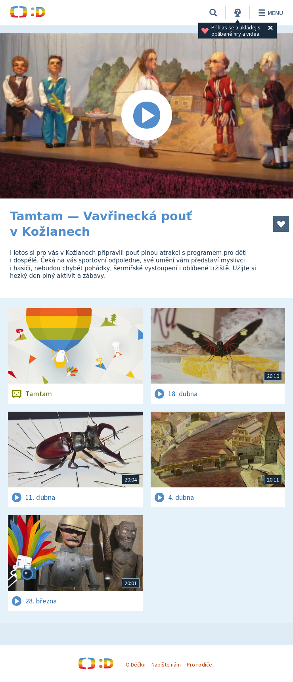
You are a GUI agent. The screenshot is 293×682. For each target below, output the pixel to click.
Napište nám (166, 664)
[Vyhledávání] (213, 12)
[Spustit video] (146, 115)
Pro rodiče (199, 664)
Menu (269, 13)
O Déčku (136, 664)
